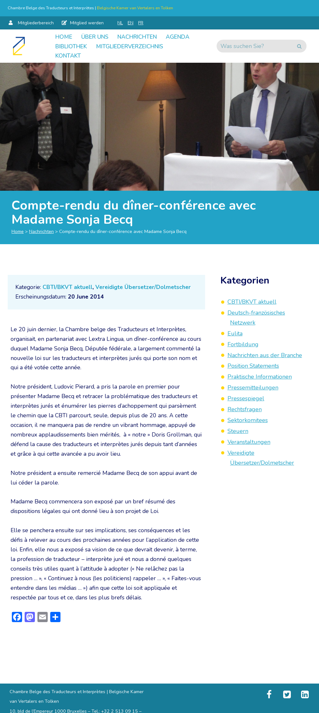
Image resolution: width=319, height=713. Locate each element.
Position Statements (253, 366)
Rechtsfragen (244, 409)
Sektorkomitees (247, 420)
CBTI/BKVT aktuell (68, 288)
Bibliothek (106, 46)
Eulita (235, 334)
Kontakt (150, 56)
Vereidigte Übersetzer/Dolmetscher (145, 288)
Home (64, 37)
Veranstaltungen (248, 441)
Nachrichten (141, 37)
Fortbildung (243, 344)
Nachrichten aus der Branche (264, 355)
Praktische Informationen (259, 377)
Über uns (96, 37)
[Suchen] (255, 46)
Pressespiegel (245, 398)
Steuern (237, 430)
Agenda (67, 46)
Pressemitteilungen (252, 387)
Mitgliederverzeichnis (91, 56)
